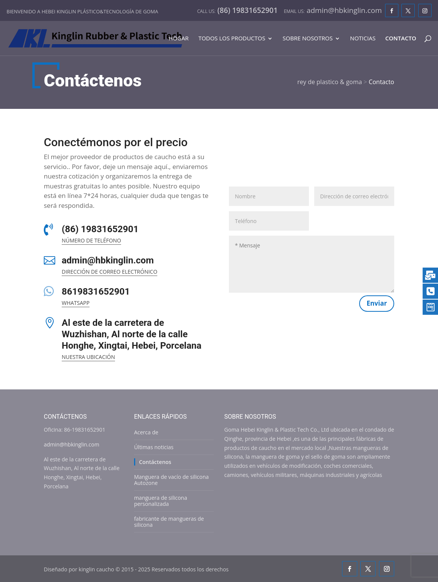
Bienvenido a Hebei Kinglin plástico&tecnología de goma (82, 11)
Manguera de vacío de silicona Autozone (171, 479)
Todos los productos (231, 38)
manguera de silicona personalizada (160, 500)
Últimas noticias (154, 447)
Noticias (363, 38)
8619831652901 (96, 291)
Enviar (376, 303)
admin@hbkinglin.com (108, 260)
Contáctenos (155, 462)
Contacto (400, 38)
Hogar (179, 38)
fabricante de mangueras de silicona (169, 521)
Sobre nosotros (307, 38)
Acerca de (146, 432)
